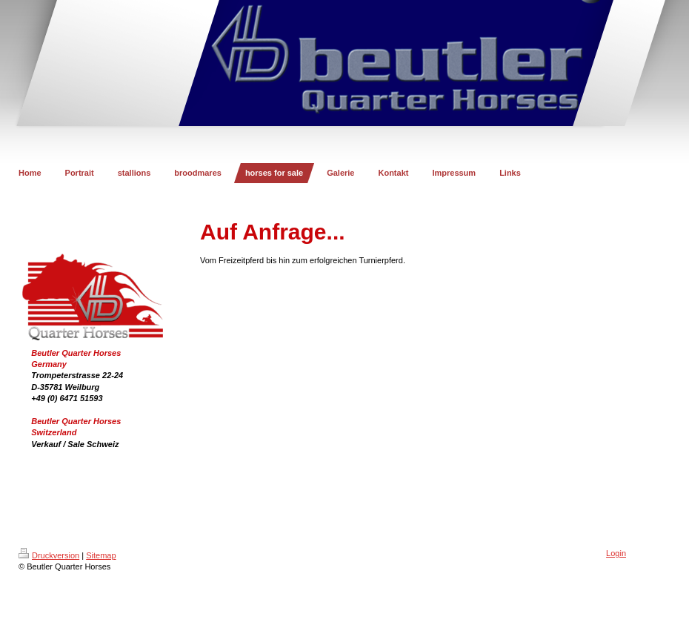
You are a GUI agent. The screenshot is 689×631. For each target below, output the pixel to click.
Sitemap (101, 555)
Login (616, 553)
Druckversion (49, 555)
